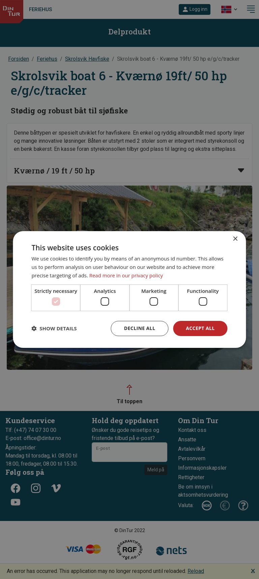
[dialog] (129, 289)
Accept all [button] (200, 328)
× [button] (235, 239)
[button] (54, 329)
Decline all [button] (139, 328)
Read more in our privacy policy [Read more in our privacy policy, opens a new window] (126, 275)
